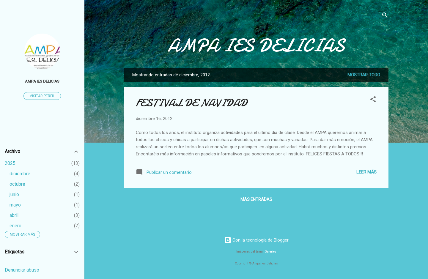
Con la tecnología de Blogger (256, 240)
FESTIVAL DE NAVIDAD (191, 103)
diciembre (20, 173)
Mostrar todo (363, 75)
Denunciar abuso (22, 270)
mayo (15, 205)
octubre (17, 184)
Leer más (366, 172)
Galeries (270, 251)
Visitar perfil (42, 96)
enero (15, 225)
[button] (373, 100)
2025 (10, 163)
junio (14, 194)
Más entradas (256, 199)
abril (14, 215)
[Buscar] (384, 16)
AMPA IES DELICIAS (256, 45)
